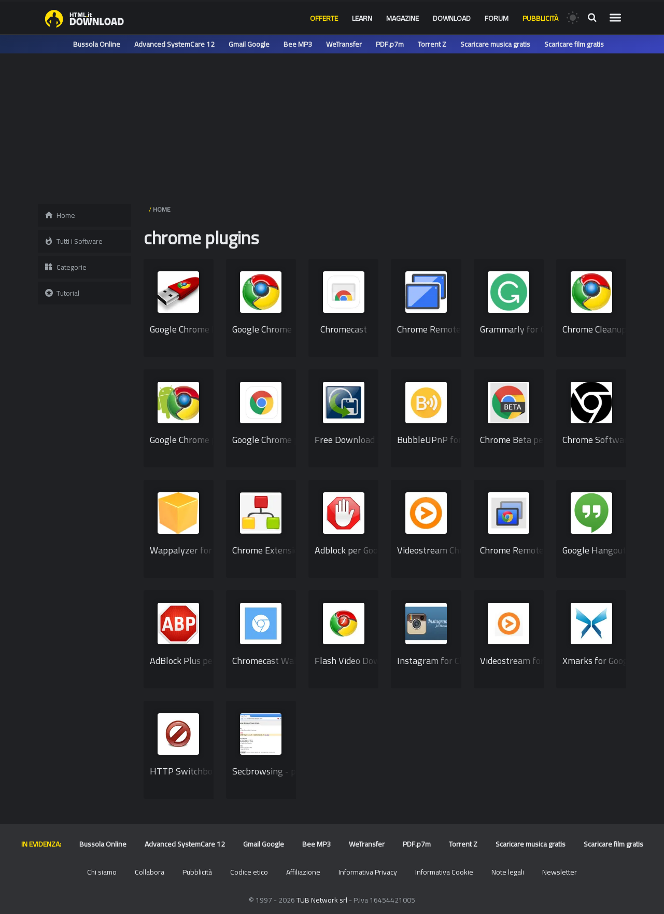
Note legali (507, 872)
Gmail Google (249, 44)
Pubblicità (540, 18)
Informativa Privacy (367, 872)
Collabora (149, 872)
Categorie (65, 267)
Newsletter (559, 872)
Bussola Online (96, 44)
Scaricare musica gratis (495, 44)
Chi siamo (102, 872)
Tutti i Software (73, 241)
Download (452, 18)
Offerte (324, 18)
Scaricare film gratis (574, 44)
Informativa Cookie (444, 872)
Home (59, 215)
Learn (362, 18)
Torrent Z (432, 44)
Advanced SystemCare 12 (174, 44)
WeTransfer (344, 44)
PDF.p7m (390, 44)
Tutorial (61, 293)
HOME (162, 209)
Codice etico (249, 872)
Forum (496, 18)
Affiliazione (303, 872)
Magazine (402, 18)
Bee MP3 (298, 44)
